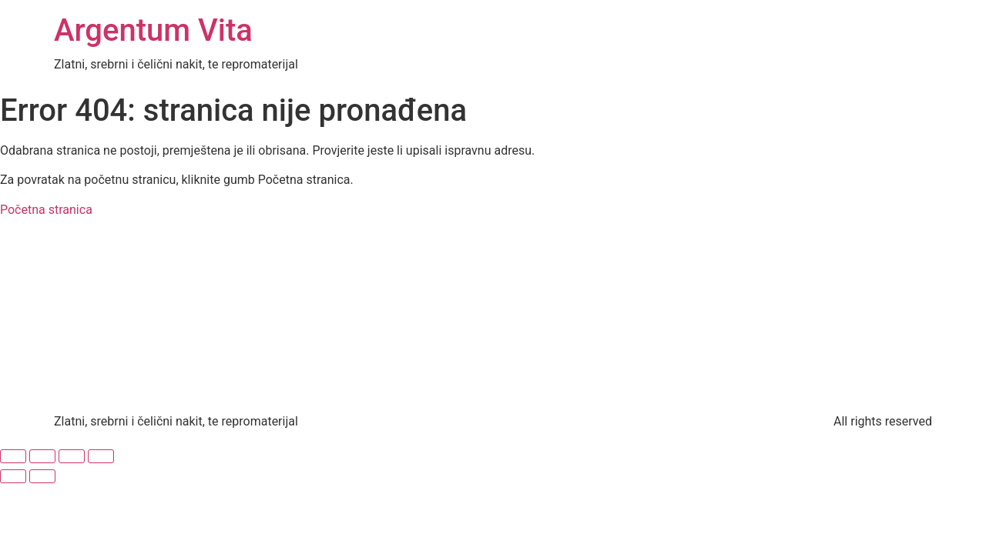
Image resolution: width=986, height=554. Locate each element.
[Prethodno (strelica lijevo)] (13, 476)
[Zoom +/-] (13, 456)
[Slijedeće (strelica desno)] (42, 476)
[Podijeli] (72, 456)
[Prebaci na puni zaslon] (42, 456)
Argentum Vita (153, 30)
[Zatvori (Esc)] (101, 456)
